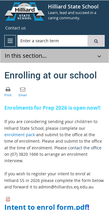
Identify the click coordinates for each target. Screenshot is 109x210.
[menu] (10, 41)
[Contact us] (15, 28)
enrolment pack (19, 134)
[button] (96, 41)
